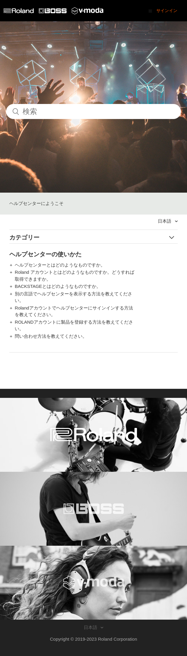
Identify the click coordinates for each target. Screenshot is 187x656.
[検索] (93, 111)
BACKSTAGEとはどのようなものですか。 (58, 286)
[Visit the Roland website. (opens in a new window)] (93, 435)
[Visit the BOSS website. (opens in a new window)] (93, 509)
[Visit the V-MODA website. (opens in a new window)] (93, 583)
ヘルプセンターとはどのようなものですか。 (60, 264)
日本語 (165, 221)
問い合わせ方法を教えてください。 (51, 336)
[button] (150, 11)
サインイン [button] (166, 10)
